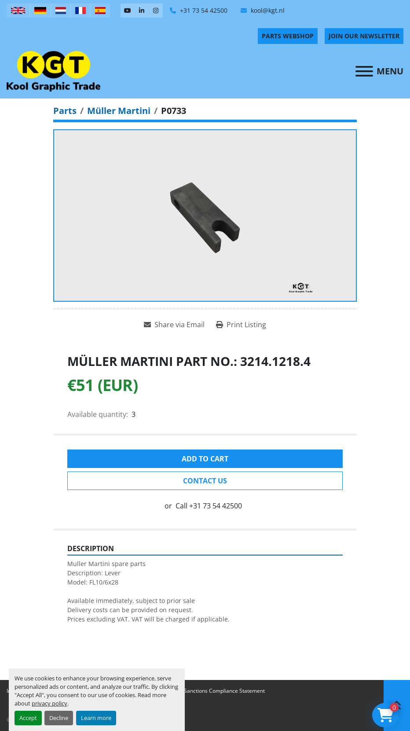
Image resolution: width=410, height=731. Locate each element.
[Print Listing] (241, 324)
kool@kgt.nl (267, 10)
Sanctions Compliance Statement (224, 690)
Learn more (96, 718)
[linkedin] (142, 11)
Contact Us (205, 481)
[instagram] (156, 11)
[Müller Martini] (118, 111)
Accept (28, 718)
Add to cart (205, 459)
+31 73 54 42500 (202, 10)
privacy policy (49, 703)
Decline (58, 718)
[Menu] (364, 71)
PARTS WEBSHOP (288, 36)
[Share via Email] (174, 324)
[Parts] (65, 111)
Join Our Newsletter (364, 36)
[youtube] (128, 11)
